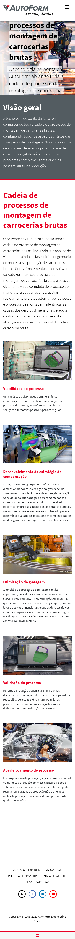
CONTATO (19, 870)
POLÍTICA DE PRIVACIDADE (24, 876)
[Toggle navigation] (67, 6)
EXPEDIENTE (35, 870)
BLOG (29, 882)
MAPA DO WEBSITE (55, 876)
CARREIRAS (43, 882)
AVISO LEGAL (54, 870)
